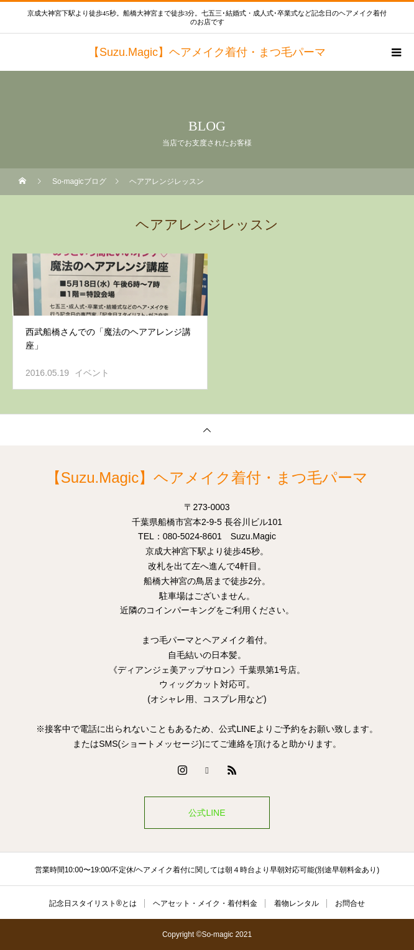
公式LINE (206, 813)
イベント (92, 373)
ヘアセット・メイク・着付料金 (205, 903)
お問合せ (350, 903)
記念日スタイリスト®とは (93, 903)
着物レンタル (296, 903)
